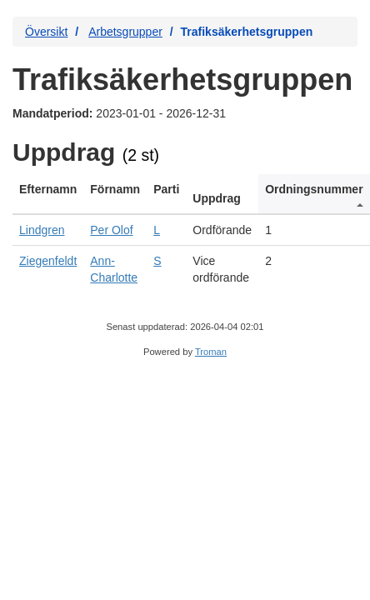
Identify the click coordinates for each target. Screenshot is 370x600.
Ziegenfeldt (48, 261)
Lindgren (42, 230)
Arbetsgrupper (125, 31)
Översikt (46, 31)
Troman (211, 352)
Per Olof (111, 230)
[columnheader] (47, 194)
